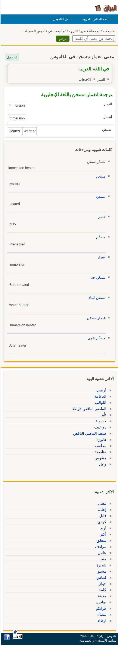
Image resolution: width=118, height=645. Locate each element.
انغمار (101, 257)
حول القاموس (61, 19)
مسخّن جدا (97, 277)
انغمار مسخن (95, 318)
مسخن (100, 176)
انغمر (101, 217)
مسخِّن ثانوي (96, 338)
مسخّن (100, 237)
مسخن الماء (96, 298)
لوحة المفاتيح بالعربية (95, 19)
